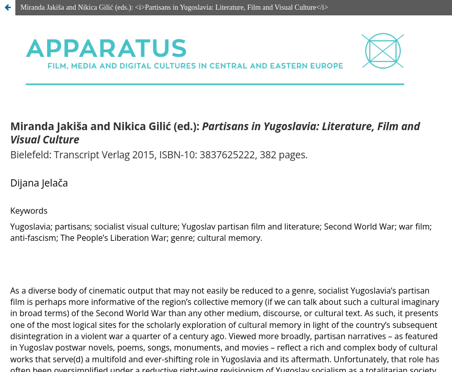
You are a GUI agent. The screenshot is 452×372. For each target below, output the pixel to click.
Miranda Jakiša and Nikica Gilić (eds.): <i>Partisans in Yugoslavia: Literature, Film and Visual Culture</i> (174, 7)
